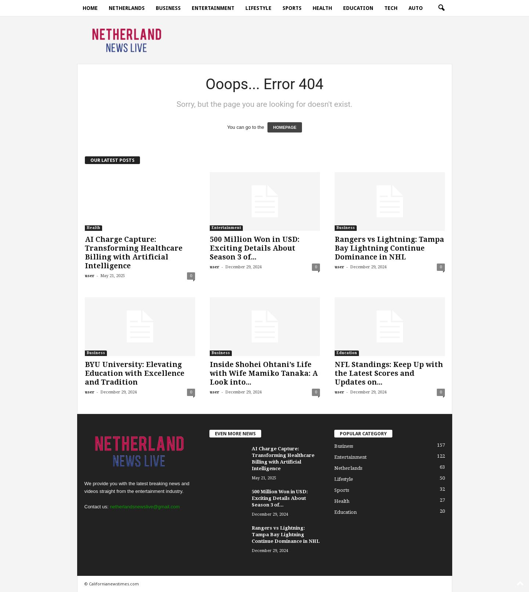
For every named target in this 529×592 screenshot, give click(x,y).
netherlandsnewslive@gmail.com (145, 506)
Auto (416, 8)
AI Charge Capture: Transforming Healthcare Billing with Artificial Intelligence (134, 252)
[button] (441, 8)
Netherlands (127, 8)
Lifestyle (258, 8)
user (89, 275)
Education (358, 8)
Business (168, 8)
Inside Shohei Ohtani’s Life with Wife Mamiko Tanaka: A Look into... (264, 373)
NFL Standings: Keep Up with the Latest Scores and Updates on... (389, 373)
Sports (292, 8)
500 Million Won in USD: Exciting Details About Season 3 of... (254, 248)
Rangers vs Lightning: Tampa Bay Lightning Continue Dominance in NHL (389, 248)
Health (322, 8)
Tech (390, 8)
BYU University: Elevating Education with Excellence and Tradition (134, 373)
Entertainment (213, 8)
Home (90, 8)
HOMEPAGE (284, 127)
